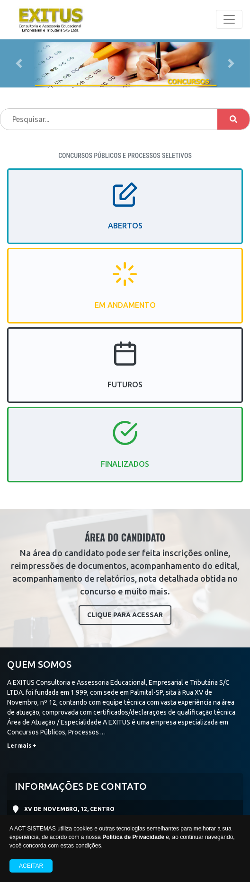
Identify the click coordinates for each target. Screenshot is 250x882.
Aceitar (31, 866)
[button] (18, 63)
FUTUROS (125, 373)
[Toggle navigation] (229, 19)
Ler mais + (21, 745)
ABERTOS (125, 214)
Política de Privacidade (133, 837)
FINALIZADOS (125, 452)
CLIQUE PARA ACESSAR (125, 615)
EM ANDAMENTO (125, 293)
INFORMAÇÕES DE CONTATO (81, 786)
